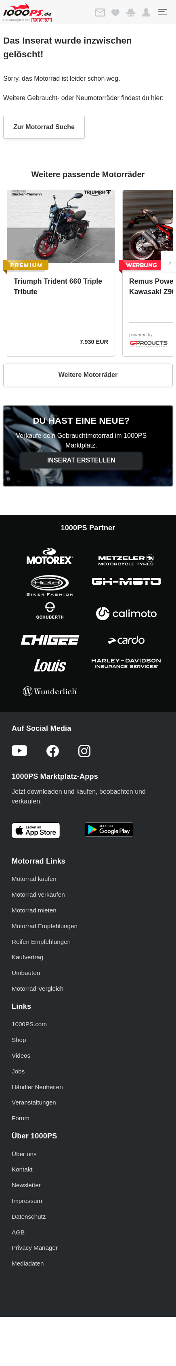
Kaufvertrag (28, 957)
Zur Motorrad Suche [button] (44, 126)
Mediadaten (28, 1263)
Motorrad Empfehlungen (45, 926)
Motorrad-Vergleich (37, 988)
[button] (146, 12)
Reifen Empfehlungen (41, 941)
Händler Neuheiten (37, 1087)
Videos (21, 1055)
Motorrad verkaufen (38, 894)
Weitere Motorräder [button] (88, 374)
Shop (19, 1039)
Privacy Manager (35, 1247)
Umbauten (26, 972)
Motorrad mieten (34, 910)
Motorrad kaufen (34, 878)
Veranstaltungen (34, 1102)
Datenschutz (29, 1216)
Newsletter (26, 1185)
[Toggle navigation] (162, 11)
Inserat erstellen (81, 460)
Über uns (24, 1154)
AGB (18, 1232)
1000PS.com (29, 1024)
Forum (20, 1118)
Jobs (18, 1071)
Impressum (27, 1200)
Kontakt (22, 1169)
